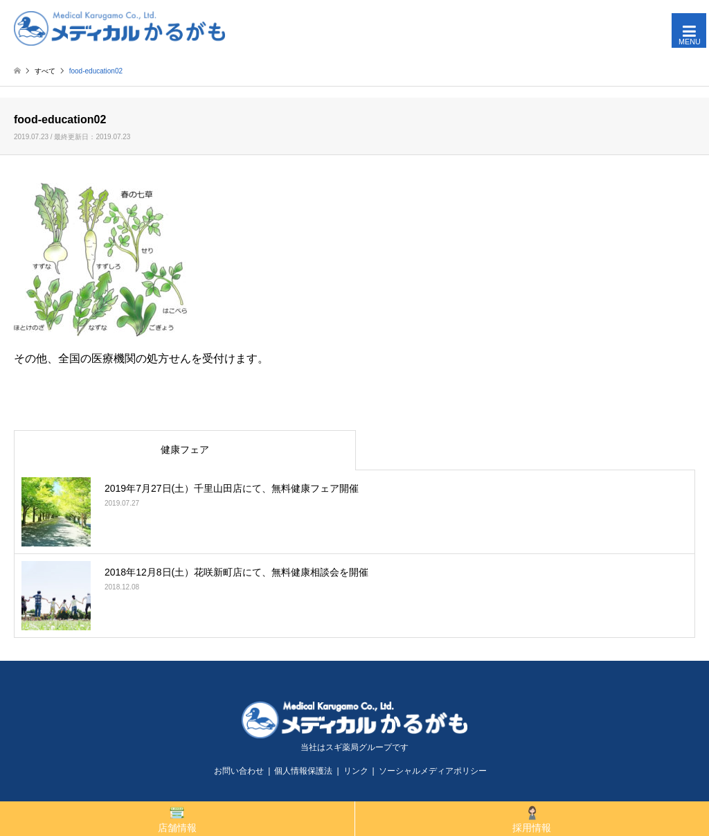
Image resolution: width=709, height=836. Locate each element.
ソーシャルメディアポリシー (433, 771)
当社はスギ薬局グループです (354, 747)
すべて (45, 71)
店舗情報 (177, 819)
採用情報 (531, 819)
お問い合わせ (239, 771)
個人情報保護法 (303, 771)
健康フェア (185, 449)
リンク (355, 771)
